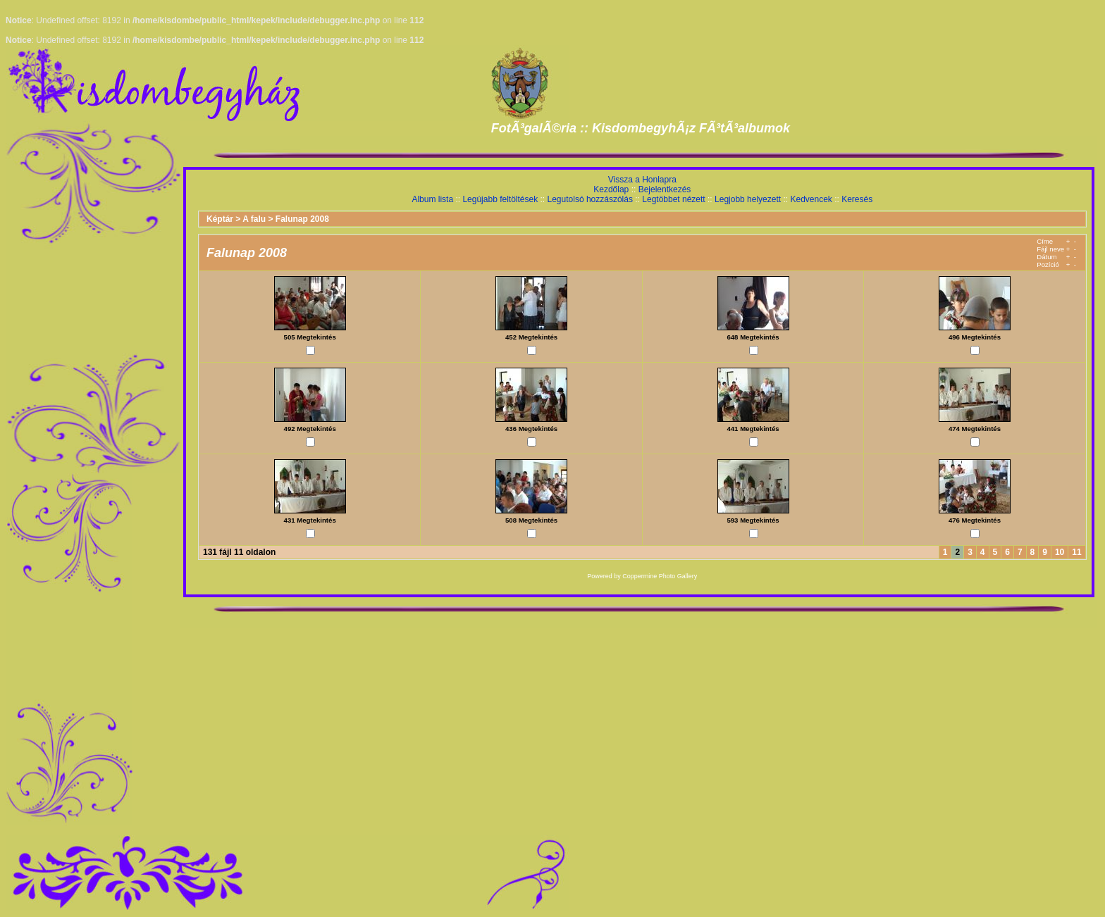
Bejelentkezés (664, 189)
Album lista (432, 199)
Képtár (219, 219)
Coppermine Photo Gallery (659, 576)
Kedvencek (811, 199)
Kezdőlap (611, 189)
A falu (254, 219)
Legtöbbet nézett (673, 199)
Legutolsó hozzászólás (590, 199)
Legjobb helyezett (748, 199)
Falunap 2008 (302, 219)
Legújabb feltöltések (500, 199)
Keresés (856, 199)
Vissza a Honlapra (642, 180)
